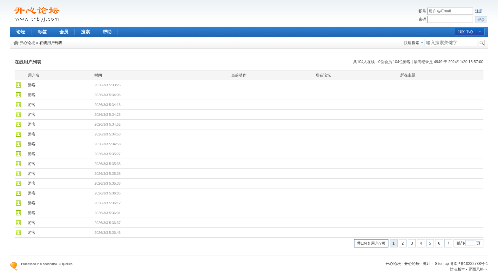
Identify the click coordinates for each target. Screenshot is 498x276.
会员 (63, 31)
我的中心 (465, 32)
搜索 (85, 31)
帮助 (107, 31)
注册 (479, 11)
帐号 (422, 11)
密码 (422, 19)
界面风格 (476, 269)
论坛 (20, 31)
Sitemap (442, 263)
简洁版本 (457, 269)
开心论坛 (27, 43)
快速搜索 (411, 43)
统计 (426, 263)
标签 (42, 31)
